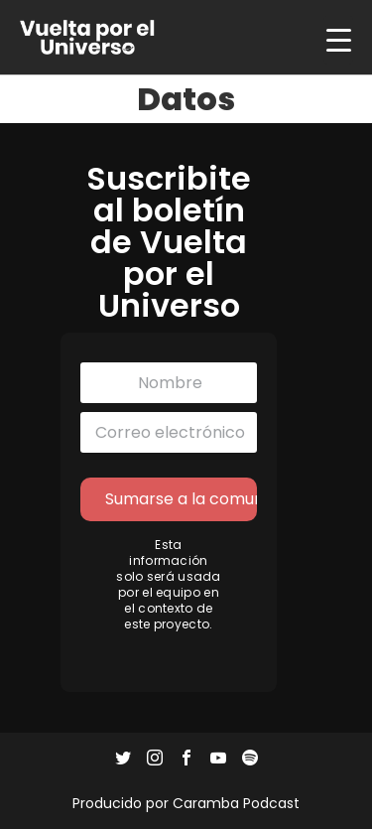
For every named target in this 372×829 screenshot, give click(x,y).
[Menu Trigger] (338, 40)
